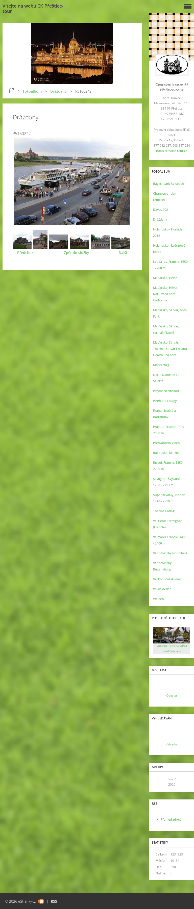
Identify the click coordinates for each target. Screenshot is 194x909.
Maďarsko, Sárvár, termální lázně (166, 329)
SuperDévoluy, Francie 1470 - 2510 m (169, 498)
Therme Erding (164, 511)
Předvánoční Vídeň (166, 443)
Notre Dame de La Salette (166, 378)
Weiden (158, 599)
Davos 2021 (161, 209)
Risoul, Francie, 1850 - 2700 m (168, 465)
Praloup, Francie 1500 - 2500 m (169, 430)
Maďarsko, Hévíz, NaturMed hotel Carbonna (165, 293)
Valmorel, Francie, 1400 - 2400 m (169, 540)
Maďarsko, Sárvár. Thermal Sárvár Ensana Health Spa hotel (170, 348)
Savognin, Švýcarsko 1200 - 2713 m (167, 482)
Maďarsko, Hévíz (165, 278)
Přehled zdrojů (171, 819)
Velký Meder (162, 589)
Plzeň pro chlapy (165, 401)
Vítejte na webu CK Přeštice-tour (33, 8)
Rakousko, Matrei (166, 453)
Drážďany (58, 91)
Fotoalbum (32, 91)
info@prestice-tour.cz (171, 151)
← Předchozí (23, 252)
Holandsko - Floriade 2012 (167, 232)
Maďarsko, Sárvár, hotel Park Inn (170, 313)
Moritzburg (161, 365)
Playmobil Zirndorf (166, 391)
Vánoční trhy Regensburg (162, 566)
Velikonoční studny (167, 579)
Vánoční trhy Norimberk (170, 553)
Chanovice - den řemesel (164, 196)
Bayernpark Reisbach (168, 183)
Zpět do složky (76, 252)
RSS (54, 901)
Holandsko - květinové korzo (169, 248)
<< (158, 782)
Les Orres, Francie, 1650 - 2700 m (170, 264)
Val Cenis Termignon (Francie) (168, 524)
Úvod (11, 90)
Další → (125, 252)
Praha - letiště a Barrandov (164, 413)
